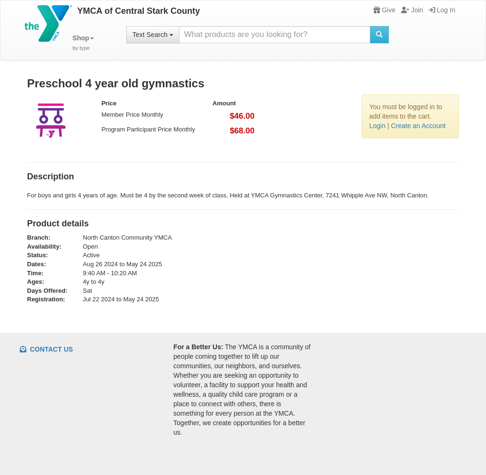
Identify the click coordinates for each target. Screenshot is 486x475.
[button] (83, 43)
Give (384, 10)
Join (412, 10)
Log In (442, 10)
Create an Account (418, 126)
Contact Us (46, 349)
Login (377, 126)
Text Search (152, 34)
